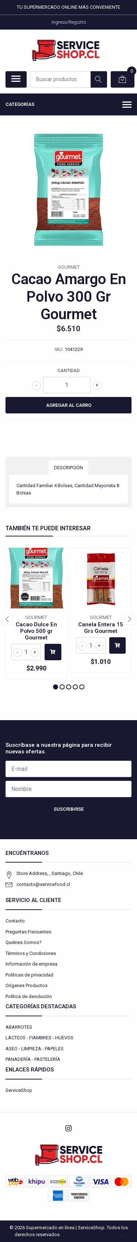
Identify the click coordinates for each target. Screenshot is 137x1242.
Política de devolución (28, 996)
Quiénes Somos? (23, 942)
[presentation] (7, 619)
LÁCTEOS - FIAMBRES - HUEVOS (39, 1037)
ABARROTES (18, 1027)
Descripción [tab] (68, 467)
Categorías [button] (68, 105)
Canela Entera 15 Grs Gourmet (100, 627)
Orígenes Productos (26, 985)
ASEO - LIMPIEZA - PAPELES (34, 1048)
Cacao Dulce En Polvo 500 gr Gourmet (36, 631)
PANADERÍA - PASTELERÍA (32, 1059)
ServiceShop (18, 1090)
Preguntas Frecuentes (28, 932)
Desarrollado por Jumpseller (92, 1234)
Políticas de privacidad (29, 975)
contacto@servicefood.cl (43, 884)
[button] (55, 686)
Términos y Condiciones (30, 953)
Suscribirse (69, 809)
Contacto (15, 921)
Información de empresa (31, 964)
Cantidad (68, 370)
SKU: (59, 349)
